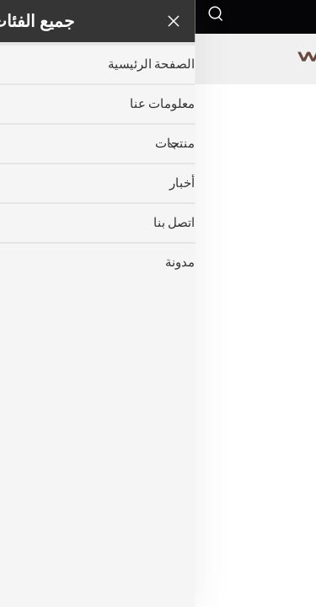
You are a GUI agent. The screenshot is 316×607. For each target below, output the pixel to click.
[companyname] (158, 59)
